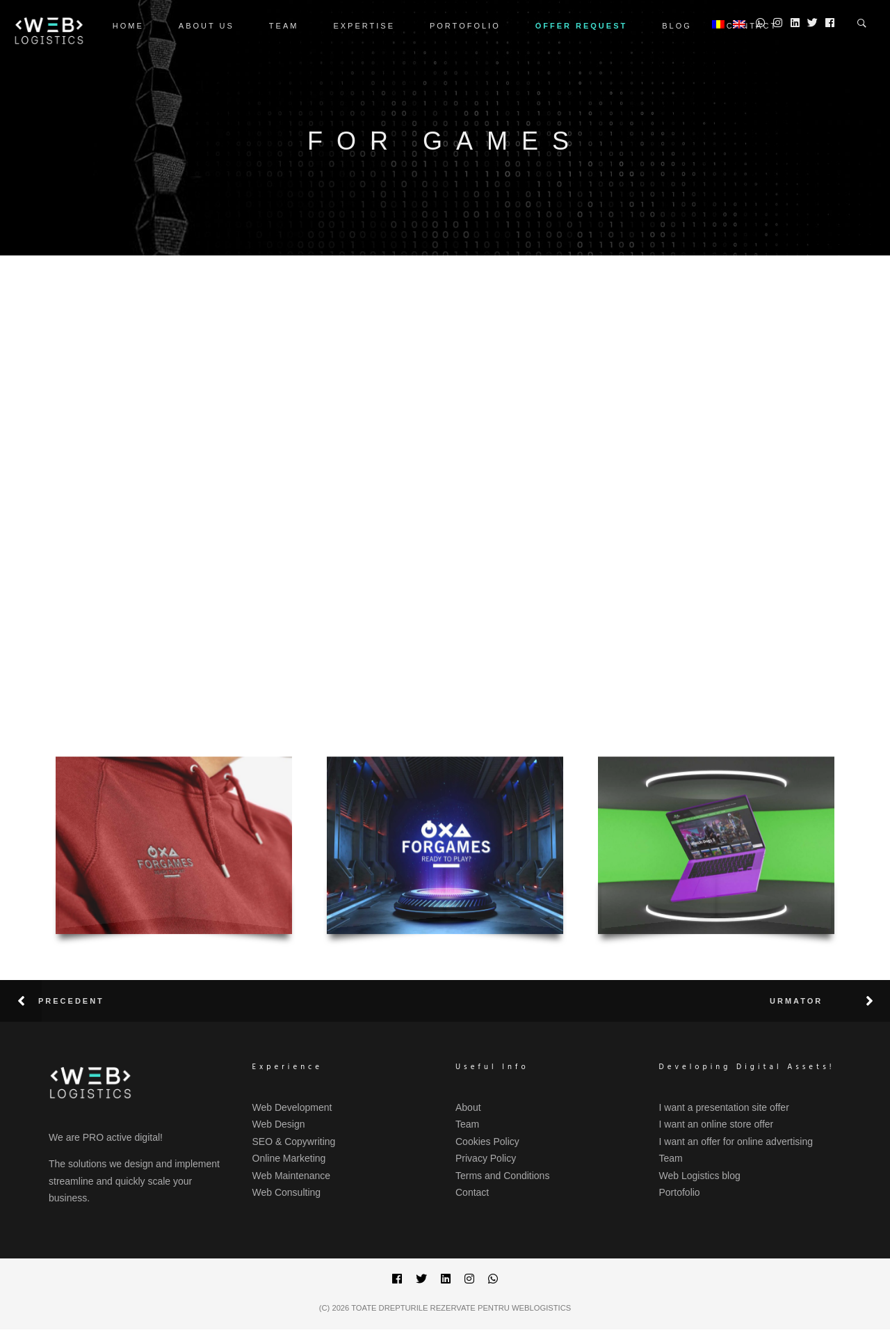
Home (128, 26)
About (468, 1107)
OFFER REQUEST (581, 26)
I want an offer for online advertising (736, 1141)
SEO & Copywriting (294, 1141)
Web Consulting (286, 1192)
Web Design (278, 1124)
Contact (472, 1192)
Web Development (292, 1107)
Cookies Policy (487, 1141)
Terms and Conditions (502, 1175)
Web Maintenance (291, 1175)
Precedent (71, 1001)
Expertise (364, 26)
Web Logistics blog (700, 1175)
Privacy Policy (485, 1158)
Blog (677, 26)
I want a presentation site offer (724, 1107)
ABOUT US (206, 26)
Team (284, 26)
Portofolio (465, 26)
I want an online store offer (716, 1124)
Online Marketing (289, 1158)
